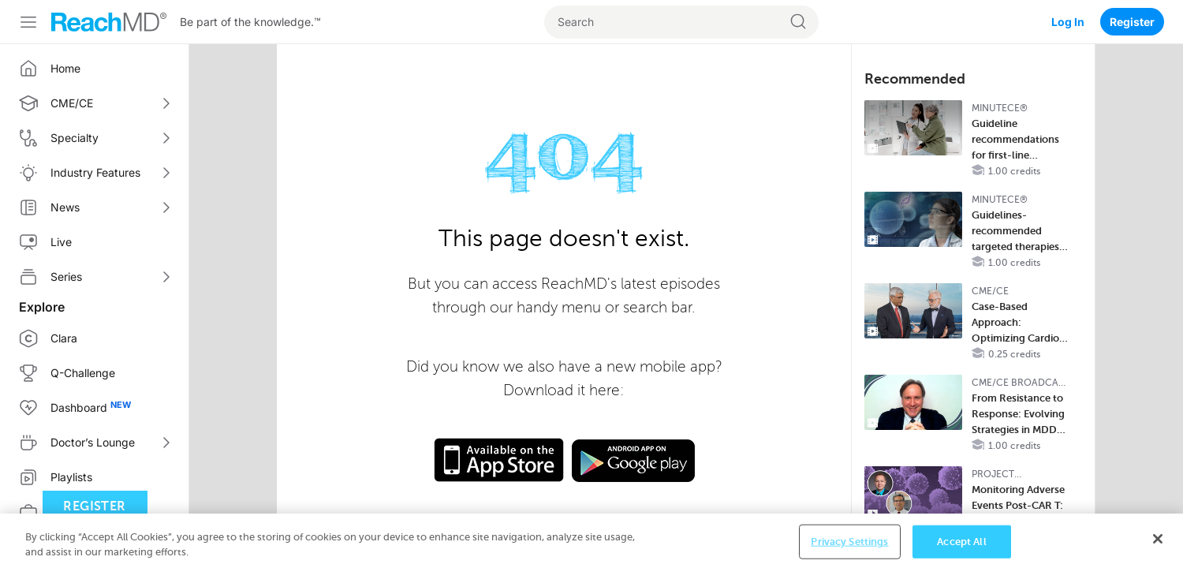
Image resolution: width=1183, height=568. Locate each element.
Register (1132, 21)
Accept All (961, 545)
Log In (1067, 21)
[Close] (1157, 543)
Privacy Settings (849, 545)
